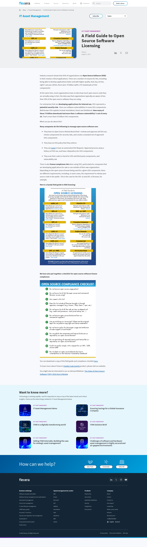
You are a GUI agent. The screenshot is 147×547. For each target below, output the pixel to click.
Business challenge (25, 491)
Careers (109, 497)
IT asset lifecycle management (27, 506)
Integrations (88, 506)
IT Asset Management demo (45, 408)
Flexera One (88, 494)
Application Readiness (91, 500)
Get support (110, 503)
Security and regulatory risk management (30, 515)
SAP (54, 503)
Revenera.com (111, 515)
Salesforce (56, 515)
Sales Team (90, 467)
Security (87, 503)
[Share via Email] (127, 55)
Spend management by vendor (63, 491)
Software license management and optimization (32, 497)
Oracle (55, 497)
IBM (54, 494)
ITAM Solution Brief (98, 424)
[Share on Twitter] (123, 55)
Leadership (110, 506)
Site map (125, 533)
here (96, 361)
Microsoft (55, 500)
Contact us (110, 500)
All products (88, 509)
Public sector (22, 525)
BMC (54, 519)
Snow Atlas (88, 497)
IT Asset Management (34, 16)
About (74, 3)
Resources (65, 3)
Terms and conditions (115, 533)
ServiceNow (56, 509)
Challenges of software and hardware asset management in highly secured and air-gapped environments (107, 443)
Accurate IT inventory (25, 512)
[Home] (24, 3)
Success (56, 3)
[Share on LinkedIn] (117, 55)
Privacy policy (104, 533)
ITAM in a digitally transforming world (49, 424)
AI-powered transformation (26, 522)
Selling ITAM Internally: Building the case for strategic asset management (50, 442)
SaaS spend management (26, 500)
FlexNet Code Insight (71, 366)
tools (53, 148)
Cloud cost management (26, 503)
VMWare (55, 506)
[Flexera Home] (20, 10)
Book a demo (120, 3)
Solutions (37, 3)
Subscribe (96, 16)
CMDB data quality (24, 509)
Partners (109, 512)
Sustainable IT (23, 519)
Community (106, 467)
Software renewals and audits (27, 494)
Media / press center (112, 509)
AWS (54, 512)
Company (110, 491)
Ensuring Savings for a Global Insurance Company (107, 409)
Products (47, 3)
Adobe (55, 522)
